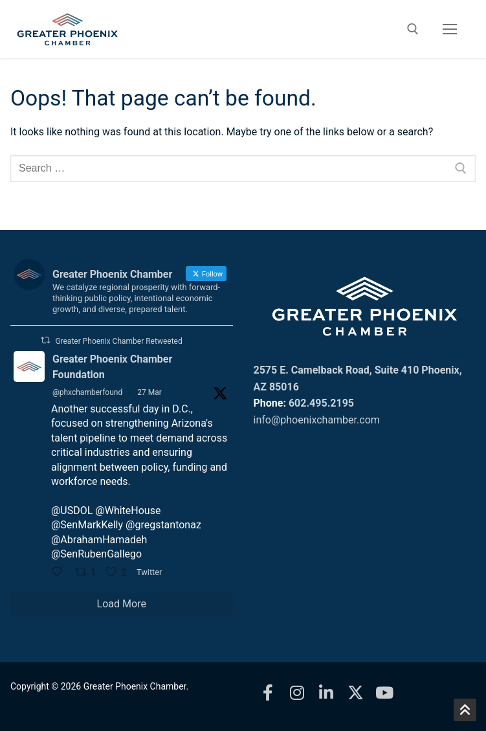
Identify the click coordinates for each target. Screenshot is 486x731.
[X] (355, 692)
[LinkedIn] (326, 692)
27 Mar (149, 392)
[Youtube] (384, 692)
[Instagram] (297, 692)
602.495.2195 (321, 403)
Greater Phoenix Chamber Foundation (112, 367)
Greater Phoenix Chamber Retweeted (118, 341)
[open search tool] (413, 29)
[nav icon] (449, 29)
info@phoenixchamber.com (317, 420)
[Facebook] (268, 692)
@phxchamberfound (87, 392)
